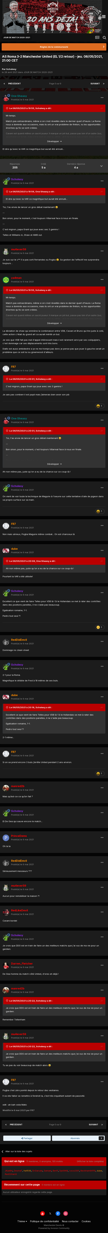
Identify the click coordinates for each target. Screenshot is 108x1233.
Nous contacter (70, 1221)
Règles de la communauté (54, 47)
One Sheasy (42, 191)
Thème (22, 1221)
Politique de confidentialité (44, 1221)
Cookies (86, 1221)
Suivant (95, 83)
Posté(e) (22, 99)
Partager (27, 1138)
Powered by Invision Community (54, 1228)
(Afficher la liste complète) (90, 1161)
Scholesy (11, 69)
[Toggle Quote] (7, 108)
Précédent (14, 83)
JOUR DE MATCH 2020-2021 (38, 72)
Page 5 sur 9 (55, 83)
